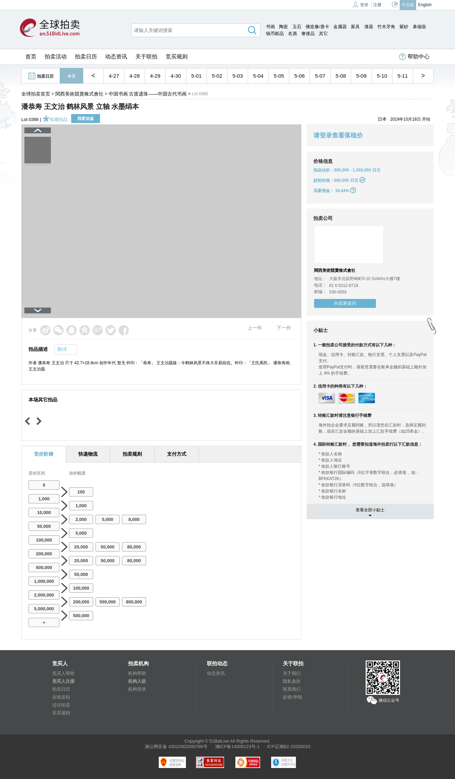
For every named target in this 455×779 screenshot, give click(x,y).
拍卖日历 (86, 56)
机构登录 (137, 689)
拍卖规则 (132, 454)
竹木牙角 (386, 26)
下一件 (284, 328)
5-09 (361, 76)
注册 (377, 4)
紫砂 (403, 26)
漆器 (368, 26)
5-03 (237, 76)
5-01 (196, 76)
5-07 (320, 76)
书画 (270, 26)
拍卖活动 (56, 56)
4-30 (175, 76)
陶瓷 (283, 26)
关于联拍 (146, 56)
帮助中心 (414, 56)
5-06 (299, 76)
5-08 (340, 76)
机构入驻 (137, 681)
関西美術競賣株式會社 (79, 94)
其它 (323, 33)
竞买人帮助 (63, 673)
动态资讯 (116, 56)
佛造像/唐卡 (317, 26)
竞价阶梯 (43, 454)
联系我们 (292, 689)
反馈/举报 (292, 697)
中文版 (408, 4)
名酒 (292, 33)
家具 (355, 26)
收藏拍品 (55, 119)
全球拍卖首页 (35, 94)
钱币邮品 (275, 33)
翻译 (62, 349)
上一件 (254, 328)
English (425, 4)
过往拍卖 (61, 705)
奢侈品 (308, 33)
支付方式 (176, 454)
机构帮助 (137, 673)
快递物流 (88, 454)
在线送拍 (61, 697)
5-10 (382, 76)
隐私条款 (292, 681)
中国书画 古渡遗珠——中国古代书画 (148, 94)
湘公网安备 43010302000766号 (176, 746)
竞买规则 (177, 56)
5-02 (217, 76)
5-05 (279, 76)
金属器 (340, 26)
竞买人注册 (63, 681)
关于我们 (292, 673)
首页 (30, 56)
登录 (360, 4)
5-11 (402, 76)
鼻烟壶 (419, 26)
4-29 (155, 76)
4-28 (134, 76)
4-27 (114, 76)
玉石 (296, 26)
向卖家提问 (345, 303)
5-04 (258, 76)
